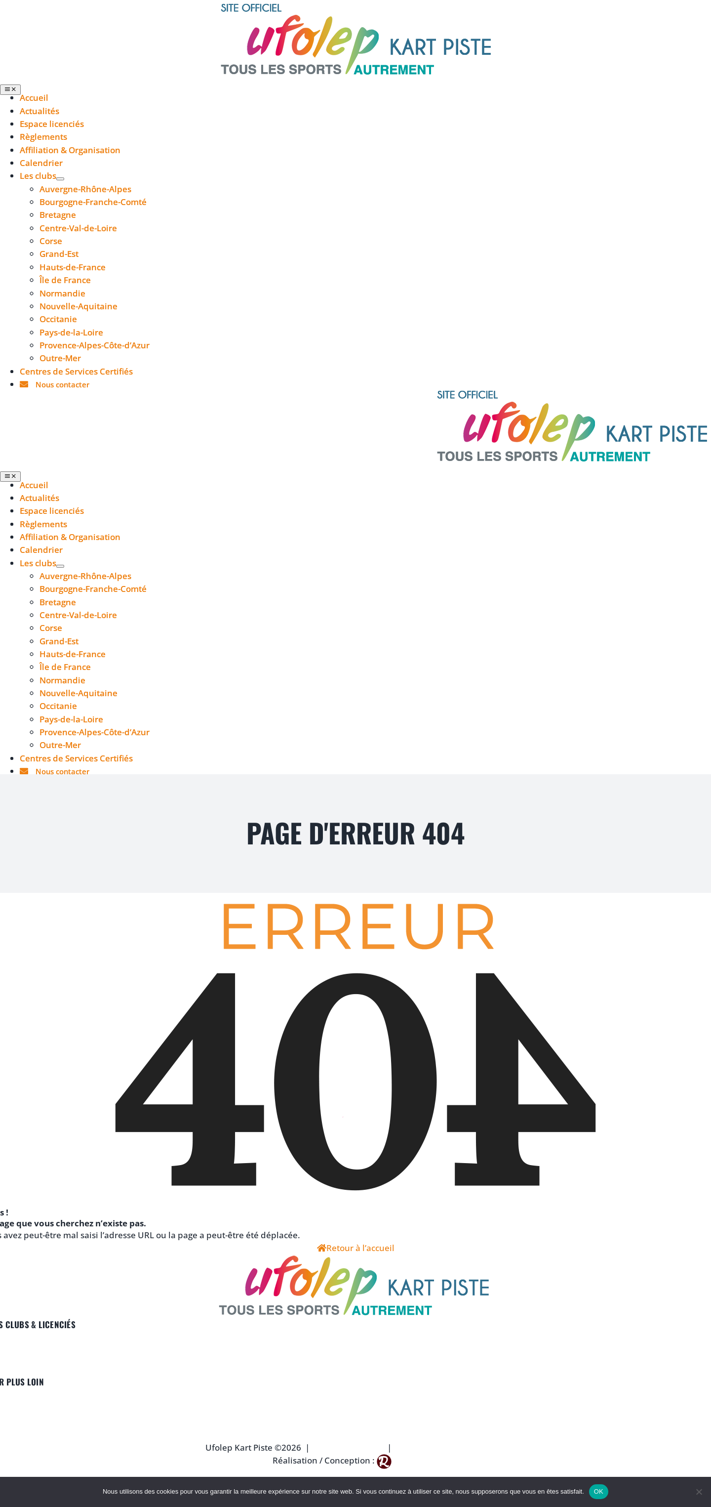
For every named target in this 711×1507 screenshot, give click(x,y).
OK (598, 1491)
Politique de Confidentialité (450, 1447)
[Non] (699, 1492)
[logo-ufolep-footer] (355, 1260)
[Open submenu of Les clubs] (60, 178)
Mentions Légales (348, 1447)
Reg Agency (416, 1460)
